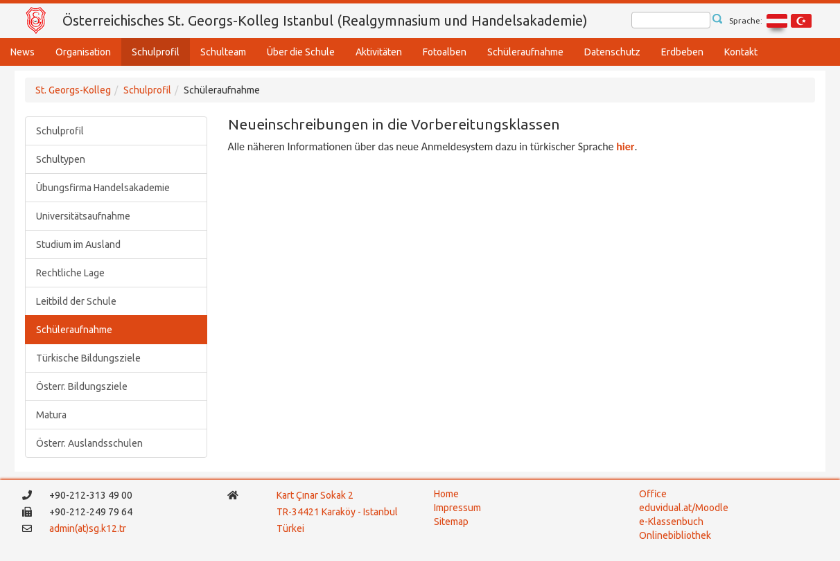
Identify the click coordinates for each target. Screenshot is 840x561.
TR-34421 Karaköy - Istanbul (337, 511)
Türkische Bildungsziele (88, 358)
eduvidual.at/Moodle (683, 507)
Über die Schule (301, 51)
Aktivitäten (379, 51)
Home (446, 493)
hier (625, 146)
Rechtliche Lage (70, 272)
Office (653, 493)
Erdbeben (682, 51)
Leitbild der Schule (76, 301)
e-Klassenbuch (671, 521)
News (22, 51)
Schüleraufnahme (525, 51)
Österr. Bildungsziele (82, 386)
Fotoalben (444, 51)
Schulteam (223, 51)
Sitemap (451, 521)
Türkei (291, 528)
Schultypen (60, 159)
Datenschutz (612, 51)
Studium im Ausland (78, 244)
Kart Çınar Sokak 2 (315, 495)
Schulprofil (156, 51)
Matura (51, 414)
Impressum (457, 507)
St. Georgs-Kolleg (73, 90)
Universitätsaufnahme (83, 216)
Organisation (83, 51)
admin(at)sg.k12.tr (87, 528)
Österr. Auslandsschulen (89, 443)
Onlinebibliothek (675, 535)
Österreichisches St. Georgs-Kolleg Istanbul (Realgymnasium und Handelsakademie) (325, 20)
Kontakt (741, 51)
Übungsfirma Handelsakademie (103, 187)
